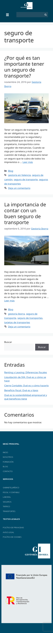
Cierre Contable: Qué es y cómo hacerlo (26, 385)
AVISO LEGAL (8, 532)
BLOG (5, 466)
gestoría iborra (16, 313)
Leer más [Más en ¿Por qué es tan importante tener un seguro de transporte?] (27, 162)
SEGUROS (7, 502)
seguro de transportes (29, 318)
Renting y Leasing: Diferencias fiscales (25, 372)
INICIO (5, 452)
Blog (10, 170)
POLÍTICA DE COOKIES (12, 537)
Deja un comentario (19, 188)
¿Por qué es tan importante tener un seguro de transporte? (24, 67)
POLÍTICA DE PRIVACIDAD (13, 527)
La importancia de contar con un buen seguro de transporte (25, 213)
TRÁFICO (6, 506)
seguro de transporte (26, 179)
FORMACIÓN (8, 462)
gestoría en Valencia (19, 175)
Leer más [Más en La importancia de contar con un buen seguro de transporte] (9, 300)
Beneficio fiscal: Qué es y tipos (21, 390)
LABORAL (7, 497)
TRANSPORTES (9, 511)
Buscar (8, 342)
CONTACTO (8, 471)
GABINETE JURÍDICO (11, 487)
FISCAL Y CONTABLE (11, 492)
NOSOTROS (8, 457)
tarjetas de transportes (17, 322)
